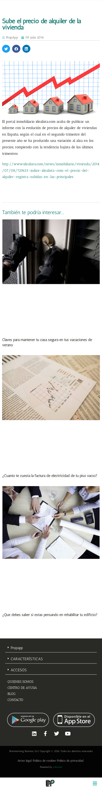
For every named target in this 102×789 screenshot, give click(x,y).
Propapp (17, 648)
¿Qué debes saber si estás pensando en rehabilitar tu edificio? (49, 615)
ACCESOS (19, 670)
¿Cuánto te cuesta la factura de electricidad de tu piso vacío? (49, 475)
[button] (6, 49)
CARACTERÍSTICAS (27, 659)
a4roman (57, 767)
